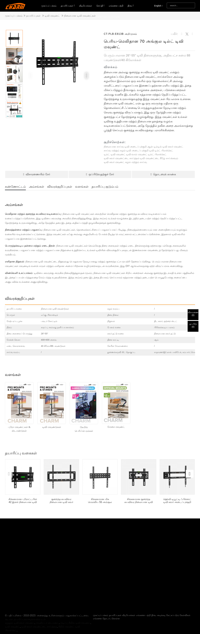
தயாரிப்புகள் (68, 6)
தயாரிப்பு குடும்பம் (105, 186)
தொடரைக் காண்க (163, 174)
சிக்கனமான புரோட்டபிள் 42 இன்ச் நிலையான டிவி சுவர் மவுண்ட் (23, 501)
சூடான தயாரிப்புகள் (16, 607)
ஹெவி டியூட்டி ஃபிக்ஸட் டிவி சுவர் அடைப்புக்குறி (177, 500)
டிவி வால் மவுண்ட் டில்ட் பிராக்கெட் (146, 154)
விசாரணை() (193, 313)
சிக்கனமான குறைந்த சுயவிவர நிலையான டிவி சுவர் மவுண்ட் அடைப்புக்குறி (138, 501)
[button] (86, 75)
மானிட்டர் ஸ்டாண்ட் (47, 611)
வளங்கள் (81, 186)
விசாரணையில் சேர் (36, 174)
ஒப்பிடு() (193, 325)
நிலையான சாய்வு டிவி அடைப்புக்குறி (125, 146)
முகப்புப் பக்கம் (48, 5)
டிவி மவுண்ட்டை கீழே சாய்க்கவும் (159, 158)
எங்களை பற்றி (116, 5)
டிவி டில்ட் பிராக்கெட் (161, 150)
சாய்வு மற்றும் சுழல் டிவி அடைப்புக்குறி (126, 150)
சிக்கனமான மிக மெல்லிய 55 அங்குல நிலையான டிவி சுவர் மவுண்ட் (100, 501)
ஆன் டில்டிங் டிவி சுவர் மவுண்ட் (165, 146)
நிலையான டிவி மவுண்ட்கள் (80, 15)
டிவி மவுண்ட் (52, 15)
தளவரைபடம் (38, 607)
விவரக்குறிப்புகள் (59, 186)
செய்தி (100, 6)
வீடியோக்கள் (85, 5)
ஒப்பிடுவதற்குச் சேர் (100, 174)
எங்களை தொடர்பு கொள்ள (106, 607)
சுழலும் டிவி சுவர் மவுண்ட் (19, 611)
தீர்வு (131, 6)
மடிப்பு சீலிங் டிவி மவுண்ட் (75, 611)
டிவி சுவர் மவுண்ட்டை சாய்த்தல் (121, 158)
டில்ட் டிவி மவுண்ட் (114, 154)
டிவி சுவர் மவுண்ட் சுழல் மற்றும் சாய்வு (125, 162)
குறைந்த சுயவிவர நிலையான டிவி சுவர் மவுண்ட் (61, 501)
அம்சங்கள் (36, 186)
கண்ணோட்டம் (15, 186)
